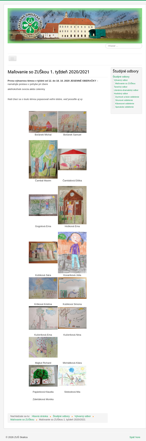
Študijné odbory (121, 76)
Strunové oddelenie (124, 100)
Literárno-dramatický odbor (126, 90)
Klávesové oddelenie (124, 103)
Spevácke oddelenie (124, 107)
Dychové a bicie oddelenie (127, 97)
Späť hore (134, 437)
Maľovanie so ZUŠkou (125, 83)
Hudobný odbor (121, 93)
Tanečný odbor (120, 87)
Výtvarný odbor (121, 80)
